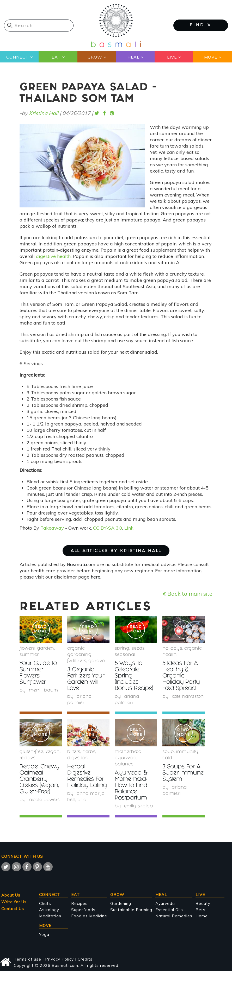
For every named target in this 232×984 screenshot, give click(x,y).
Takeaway (52, 528)
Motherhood (128, 752)
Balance (124, 764)
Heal (133, 57)
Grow (94, 57)
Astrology (49, 909)
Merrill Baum (43, 690)
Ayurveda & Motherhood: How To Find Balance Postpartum (131, 786)
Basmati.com (81, 564)
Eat (55, 57)
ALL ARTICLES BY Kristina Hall (116, 551)
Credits (85, 959)
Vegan (53, 752)
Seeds (138, 648)
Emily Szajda (138, 806)
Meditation (50, 915)
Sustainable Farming (131, 909)
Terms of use (27, 959)
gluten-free (31, 752)
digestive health (53, 256)
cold (167, 758)
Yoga (44, 934)
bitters (73, 752)
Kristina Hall (43, 113)
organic (193, 648)
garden (45, 648)
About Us (10, 895)
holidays (172, 648)
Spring (122, 648)
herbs (88, 752)
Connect (17, 57)
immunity (187, 752)
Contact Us (12, 908)
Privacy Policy (59, 959)
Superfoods (83, 909)
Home (202, 915)
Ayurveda (126, 758)
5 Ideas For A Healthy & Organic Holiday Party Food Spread (181, 676)
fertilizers (76, 661)
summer (29, 655)
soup (168, 752)
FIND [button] (201, 25)
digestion (77, 758)
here (95, 577)
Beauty (203, 903)
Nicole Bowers (44, 800)
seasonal (125, 655)
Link (128, 528)
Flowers (27, 648)
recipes (27, 758)
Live (172, 57)
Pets (200, 909)
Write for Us (14, 901)
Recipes (79, 903)
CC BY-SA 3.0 (107, 528)
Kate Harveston (188, 697)
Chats (45, 903)
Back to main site (187, 593)
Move (210, 57)
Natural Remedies (173, 915)
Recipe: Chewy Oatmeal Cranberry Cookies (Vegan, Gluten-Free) (40, 779)
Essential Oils (169, 909)
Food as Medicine (89, 915)
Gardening (120, 903)
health (169, 655)
